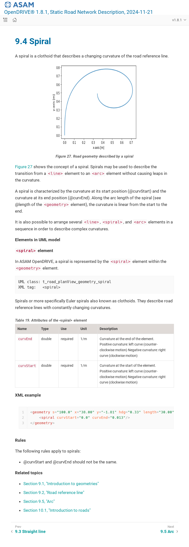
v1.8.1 (177, 20)
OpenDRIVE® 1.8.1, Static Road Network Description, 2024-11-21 (78, 12)
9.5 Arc (167, 531)
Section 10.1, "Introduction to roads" (57, 510)
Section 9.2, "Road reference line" (53, 492)
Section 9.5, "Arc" (39, 501)
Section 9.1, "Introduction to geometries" (61, 483)
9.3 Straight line (30, 531)
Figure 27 (23, 166)
